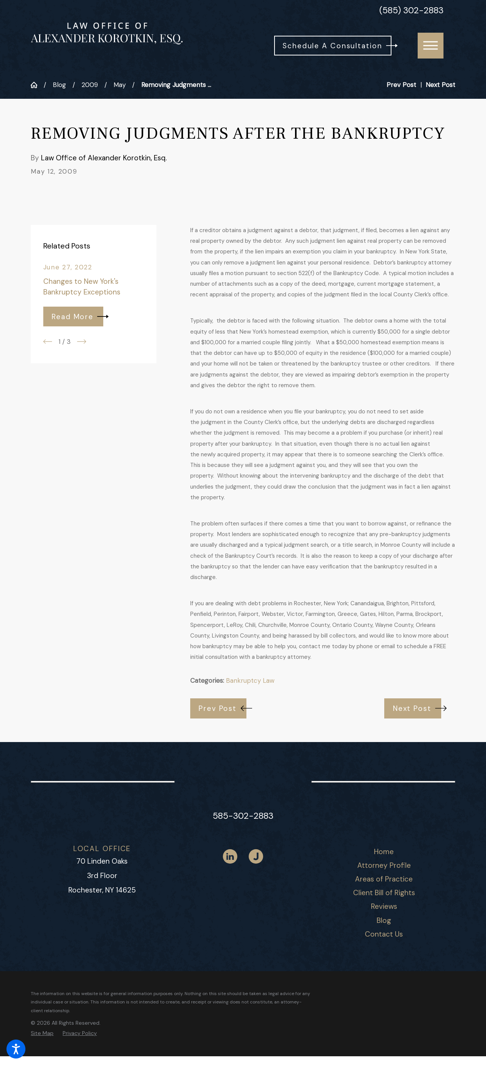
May (120, 85)
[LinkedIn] (230, 856)
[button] (15, 1049)
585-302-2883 (243, 815)
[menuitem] (384, 852)
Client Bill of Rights (384, 892)
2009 (90, 85)
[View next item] (81, 341)
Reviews (384, 906)
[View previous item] (47, 341)
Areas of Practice (384, 879)
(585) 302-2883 (411, 10)
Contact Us (384, 934)
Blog (59, 85)
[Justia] (256, 856)
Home (384, 851)
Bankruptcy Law (250, 680)
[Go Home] (37, 85)
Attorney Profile (384, 865)
